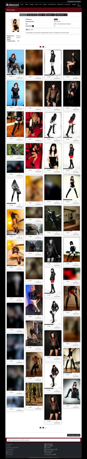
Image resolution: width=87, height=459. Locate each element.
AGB (8, 446)
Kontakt (9, 444)
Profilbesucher (61, 14)
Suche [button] (21, 4)
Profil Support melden (74, 435)
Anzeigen (31, 4)
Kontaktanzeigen (52, 4)
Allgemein (23, 15)
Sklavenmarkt (60, 4)
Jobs (40, 4)
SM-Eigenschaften (32, 15)
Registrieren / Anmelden (74, 1)
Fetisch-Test (49, 454)
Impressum (10, 449)
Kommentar (19, 77)
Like (11, 76)
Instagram (9, 454)
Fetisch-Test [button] (67, 4)
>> (45, 47)
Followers (50, 14)
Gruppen (45, 4)
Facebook (9, 452)
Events (36, 4)
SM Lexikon (79, 5)
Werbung (9, 451)
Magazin (74, 4)
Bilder (26, 4)
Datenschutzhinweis (12, 447)
